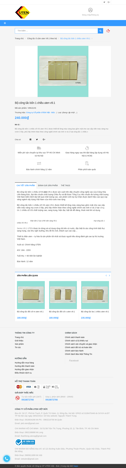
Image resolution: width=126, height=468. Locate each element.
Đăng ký (95, 15)
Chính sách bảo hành (74, 351)
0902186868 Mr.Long (34, 432)
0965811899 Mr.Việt (33, 455)
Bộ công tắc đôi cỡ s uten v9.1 (62, 312)
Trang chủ (19, 337)
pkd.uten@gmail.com (30, 423)
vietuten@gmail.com (30, 459)
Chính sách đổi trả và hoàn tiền (78, 347)
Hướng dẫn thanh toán (24, 366)
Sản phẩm (19, 344)
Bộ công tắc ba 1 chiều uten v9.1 (95, 312)
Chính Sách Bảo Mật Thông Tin (78, 354)
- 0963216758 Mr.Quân (52, 420)
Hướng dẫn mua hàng (24, 363)
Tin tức (18, 347)
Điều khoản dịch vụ (23, 373)
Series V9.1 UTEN (25, 228)
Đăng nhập (86, 15)
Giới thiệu (19, 341)
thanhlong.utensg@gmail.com (34, 436)
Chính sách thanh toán (75, 337)
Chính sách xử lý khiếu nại (76, 341)
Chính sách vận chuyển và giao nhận (81, 344)
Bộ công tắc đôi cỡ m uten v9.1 (30, 312)
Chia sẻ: (18, 140)
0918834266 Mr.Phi (33, 420)
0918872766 (28, 400)
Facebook (74, 360)
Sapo (75, 466)
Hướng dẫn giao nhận (24, 369)
